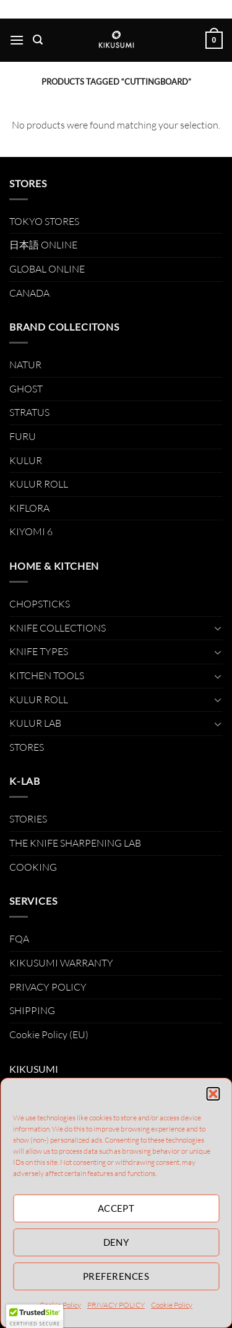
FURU (22, 436)
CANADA (29, 293)
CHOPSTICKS (39, 604)
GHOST (26, 389)
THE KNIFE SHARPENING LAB (75, 843)
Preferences (116, 1276)
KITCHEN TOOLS (46, 675)
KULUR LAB (35, 723)
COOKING (33, 867)
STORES (26, 747)
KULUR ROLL (38, 484)
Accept (116, 1208)
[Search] (38, 40)
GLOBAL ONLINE (47, 269)
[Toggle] (218, 627)
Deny (116, 1242)
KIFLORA (29, 508)
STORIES (28, 819)
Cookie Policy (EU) (48, 1034)
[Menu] (16, 40)
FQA (19, 939)
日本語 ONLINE (43, 245)
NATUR (25, 364)
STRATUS (29, 412)
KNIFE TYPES (38, 651)
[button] (213, 1094)
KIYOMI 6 (31, 531)
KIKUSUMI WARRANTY (61, 963)
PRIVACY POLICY (116, 1304)
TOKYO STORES (44, 221)
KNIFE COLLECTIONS (57, 628)
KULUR (25, 460)
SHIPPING (32, 1010)
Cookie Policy (171, 1304)
